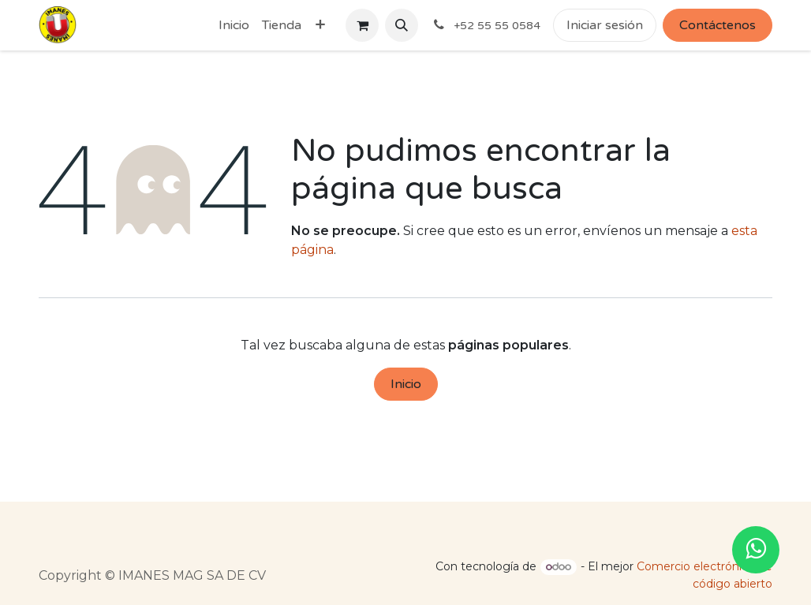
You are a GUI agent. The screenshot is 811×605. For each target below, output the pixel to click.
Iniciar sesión (604, 25)
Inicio (406, 384)
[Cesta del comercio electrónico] (362, 25)
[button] (401, 25)
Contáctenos (717, 25)
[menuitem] (234, 25)
